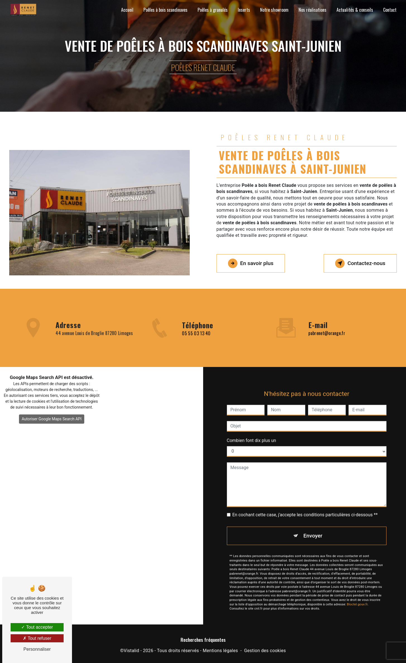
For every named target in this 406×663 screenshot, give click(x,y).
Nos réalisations (312, 9)
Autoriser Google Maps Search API (52, 419)
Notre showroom (274, 9)
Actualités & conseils (355, 9)
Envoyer (312, 522)
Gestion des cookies (265, 650)
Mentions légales (220, 650)
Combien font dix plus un (251, 427)
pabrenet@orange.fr (326, 320)
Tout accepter (37, 627)
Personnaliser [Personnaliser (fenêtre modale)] (37, 649)
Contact (390, 9)
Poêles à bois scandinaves (165, 9)
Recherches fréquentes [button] (203, 639)
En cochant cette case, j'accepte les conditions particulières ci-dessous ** (305, 501)
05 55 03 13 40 (196, 346)
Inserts (244, 9)
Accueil (127, 9)
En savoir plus (250, 263)
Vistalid (131, 650)
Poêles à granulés (213, 9)
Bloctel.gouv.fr (357, 591)
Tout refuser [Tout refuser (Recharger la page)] (37, 638)
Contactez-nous (360, 263)
